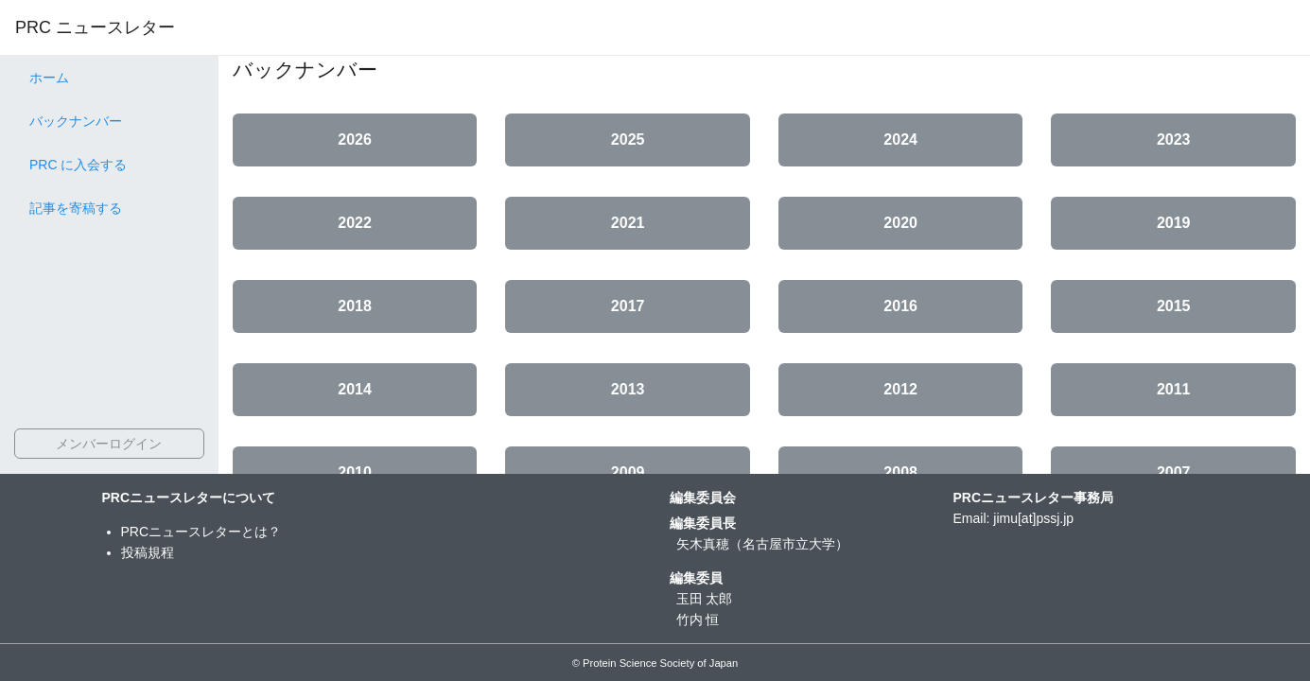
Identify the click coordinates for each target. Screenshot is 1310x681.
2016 (900, 306)
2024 (900, 139)
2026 (355, 139)
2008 (900, 472)
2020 (900, 223)
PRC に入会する (78, 164)
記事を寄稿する (75, 208)
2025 (628, 139)
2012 (900, 389)
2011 (1174, 389)
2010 (355, 472)
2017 (628, 306)
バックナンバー (75, 121)
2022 (355, 223)
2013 (628, 389)
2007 (1174, 472)
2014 (355, 389)
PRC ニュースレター (95, 27)
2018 (355, 306)
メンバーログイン (109, 443)
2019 (1174, 223)
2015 (1174, 306)
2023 (1174, 139)
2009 (628, 472)
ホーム (49, 77)
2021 (628, 223)
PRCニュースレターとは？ (201, 531)
